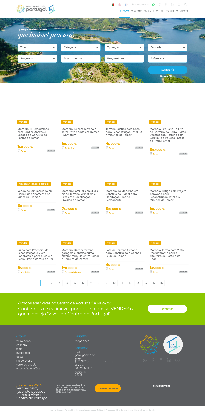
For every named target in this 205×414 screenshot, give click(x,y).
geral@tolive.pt (85, 355)
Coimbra (21, 345)
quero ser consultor (108, 388)
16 (161, 283)
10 (114, 283)
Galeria (184, 10)
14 (145, 283)
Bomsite (152, 410)
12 (130, 283)
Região (147, 10)
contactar (167, 308)
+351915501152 (83, 368)
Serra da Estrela (26, 364)
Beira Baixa (23, 341)
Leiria (19, 349)
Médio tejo (23, 352)
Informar (158, 10)
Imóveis (124, 10)
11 (122, 283)
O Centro (136, 10)
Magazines (82, 341)
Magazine (171, 10)
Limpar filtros (167, 76)
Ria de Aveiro (24, 360)
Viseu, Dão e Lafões (28, 368)
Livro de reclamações (124, 410)
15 (153, 283)
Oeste (20, 356)
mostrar (167, 70)
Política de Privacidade (106, 410)
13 (138, 283)
